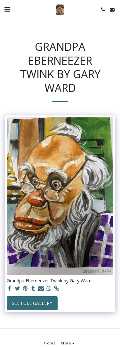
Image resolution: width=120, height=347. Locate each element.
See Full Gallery (32, 303)
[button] (7, 9)
